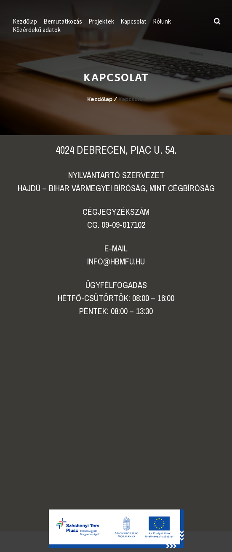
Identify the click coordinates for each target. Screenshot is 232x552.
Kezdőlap (25, 21)
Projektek (101, 21)
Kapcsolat (133, 21)
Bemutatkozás (62, 21)
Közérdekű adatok (37, 30)
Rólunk (162, 21)
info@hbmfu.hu (116, 261)
